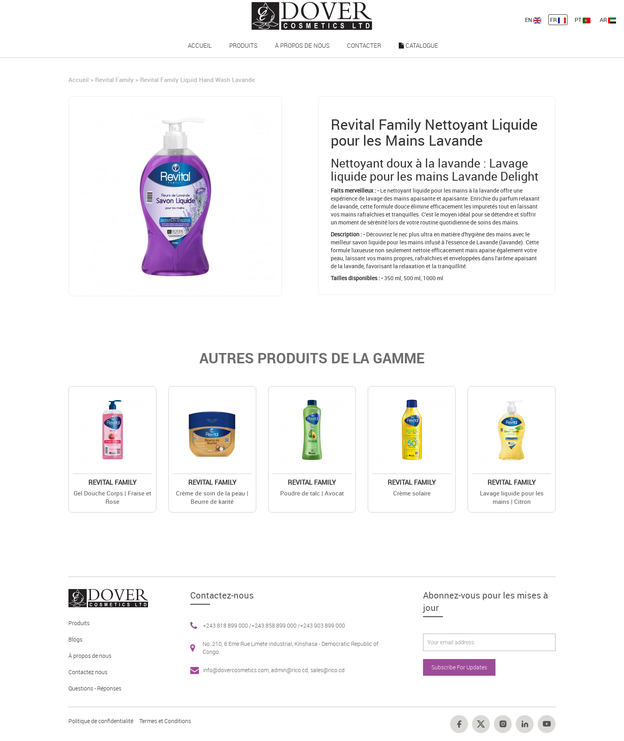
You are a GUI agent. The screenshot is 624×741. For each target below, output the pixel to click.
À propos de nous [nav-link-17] (302, 45)
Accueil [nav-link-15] (200, 45)
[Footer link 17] (525, 724)
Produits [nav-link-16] (243, 45)
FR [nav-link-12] (558, 19)
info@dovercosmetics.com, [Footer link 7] (237, 670)
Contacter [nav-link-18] (364, 45)
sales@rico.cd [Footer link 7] (327, 670)
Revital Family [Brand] (114, 80)
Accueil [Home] (79, 80)
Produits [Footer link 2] (79, 623)
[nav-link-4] (312, 15)
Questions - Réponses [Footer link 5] (94, 688)
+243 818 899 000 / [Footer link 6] (227, 625)
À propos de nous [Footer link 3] (89, 655)
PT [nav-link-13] (583, 19)
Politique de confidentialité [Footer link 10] (100, 721)
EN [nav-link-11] (533, 19)
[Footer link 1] (105, 597)
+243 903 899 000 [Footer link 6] (322, 625)
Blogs (75, 639)
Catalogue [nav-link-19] (418, 45)
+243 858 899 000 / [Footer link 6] (276, 625)
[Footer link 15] (481, 724)
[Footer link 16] (503, 724)
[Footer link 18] (547, 724)
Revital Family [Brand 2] (112, 482)
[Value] (112, 430)
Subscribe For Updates (459, 667)
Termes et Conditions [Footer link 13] (165, 721)
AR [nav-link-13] (608, 19)
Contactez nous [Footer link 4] (87, 672)
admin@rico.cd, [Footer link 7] (290, 670)
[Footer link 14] (459, 724)
